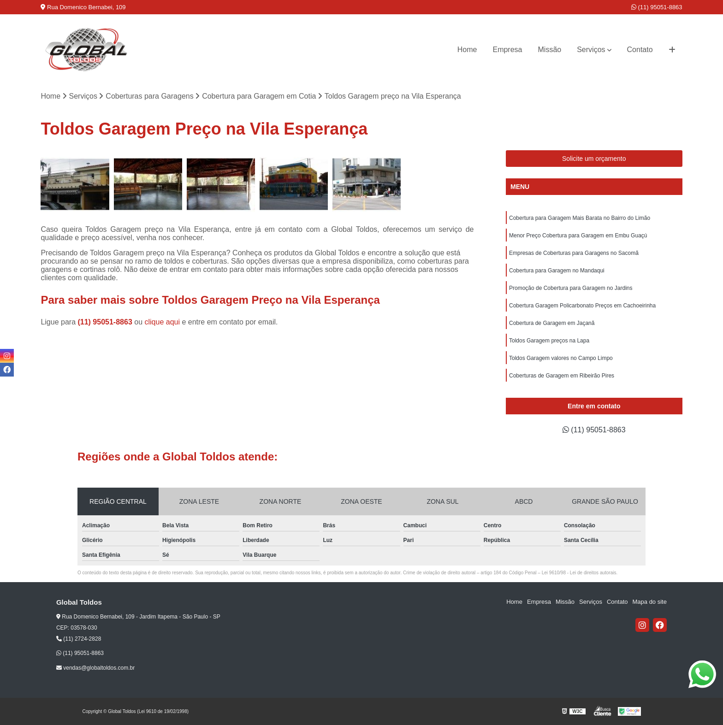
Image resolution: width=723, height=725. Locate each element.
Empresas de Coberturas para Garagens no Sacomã (574, 253)
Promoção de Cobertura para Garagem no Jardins (570, 288)
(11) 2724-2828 (78, 639)
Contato (640, 49)
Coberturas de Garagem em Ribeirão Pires (561, 375)
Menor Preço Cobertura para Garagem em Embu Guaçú (578, 235)
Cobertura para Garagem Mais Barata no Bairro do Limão (579, 218)
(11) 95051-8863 (656, 7)
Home (467, 49)
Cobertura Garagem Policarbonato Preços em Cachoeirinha (582, 305)
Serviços (591, 49)
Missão (550, 49)
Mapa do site (650, 601)
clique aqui (162, 322)
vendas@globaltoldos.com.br (95, 668)
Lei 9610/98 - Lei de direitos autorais (579, 572)
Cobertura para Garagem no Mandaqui (556, 270)
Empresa (507, 49)
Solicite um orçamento (594, 158)
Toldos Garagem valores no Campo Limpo (561, 358)
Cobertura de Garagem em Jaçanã (551, 323)
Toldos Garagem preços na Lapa (549, 340)
